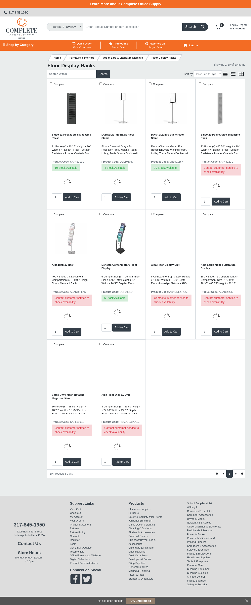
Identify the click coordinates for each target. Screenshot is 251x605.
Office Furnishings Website (85, 555)
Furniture (133, 512)
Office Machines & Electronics (204, 526)
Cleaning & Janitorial (140, 528)
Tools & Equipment (198, 561)
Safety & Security (138, 516)
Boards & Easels (137, 536)
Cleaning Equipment (198, 568)
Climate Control (196, 576)
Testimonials (77, 551)
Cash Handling (136, 551)
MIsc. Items (155, 516)
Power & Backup (196, 534)
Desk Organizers (137, 555)
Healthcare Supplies (198, 557)
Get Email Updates (81, 547)
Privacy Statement (80, 524)
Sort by (188, 74)
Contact (74, 536)
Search (103, 74)
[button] (218, 26)
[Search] (133, 27)
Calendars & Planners (140, 547)
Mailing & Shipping (139, 570)
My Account (239, 26)
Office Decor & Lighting (141, 524)
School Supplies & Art (199, 503)
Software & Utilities (198, 549)
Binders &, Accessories (141, 532)
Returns (74, 528)
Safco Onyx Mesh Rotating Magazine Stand (68, 396)
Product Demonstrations (84, 563)
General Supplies (138, 566)
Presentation (206, 511)
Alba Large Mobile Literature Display (218, 266)
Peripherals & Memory (200, 530)
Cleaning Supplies (197, 572)
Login (73, 543)
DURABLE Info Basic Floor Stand (118, 136)
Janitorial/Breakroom (140, 520)
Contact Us (29, 543)
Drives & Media (196, 518)
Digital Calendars (80, 559)
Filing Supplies (136, 563)
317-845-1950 (16, 12)
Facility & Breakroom (199, 553)
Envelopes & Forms (139, 559)
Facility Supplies (196, 580)
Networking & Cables (199, 522)
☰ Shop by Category (18, 45)
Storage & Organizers (140, 578)
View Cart (75, 509)
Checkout (75, 512)
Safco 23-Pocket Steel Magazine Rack (220, 136)
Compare (58, 84)
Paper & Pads (136, 574)
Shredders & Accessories (201, 545)
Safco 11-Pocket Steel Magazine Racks (71, 136)
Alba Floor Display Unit (165, 264)
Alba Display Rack (63, 264)
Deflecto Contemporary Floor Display (119, 266)
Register (74, 539)
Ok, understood (140, 600)
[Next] (236, 474)
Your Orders (77, 520)
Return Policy (77, 532)
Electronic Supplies (139, 509)
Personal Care (195, 565)
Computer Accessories (200, 514)
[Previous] (223, 474)
